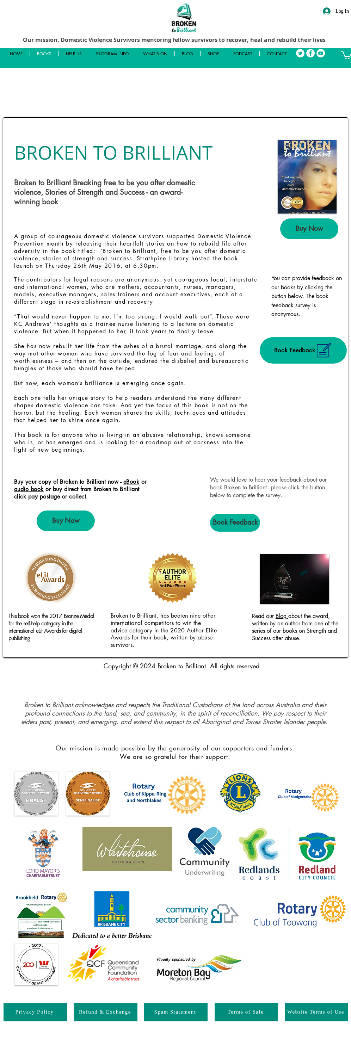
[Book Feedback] (303, 350)
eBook (131, 481)
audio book (29, 489)
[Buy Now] (309, 228)
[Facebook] (310, 53)
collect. (79, 496)
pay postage (44, 496)
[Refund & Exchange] (105, 1012)
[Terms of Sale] (246, 1012)
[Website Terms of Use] (316, 1012)
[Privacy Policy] (35, 1012)
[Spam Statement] (176, 1012)
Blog (282, 616)
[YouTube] (320, 53)
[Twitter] (300, 53)
